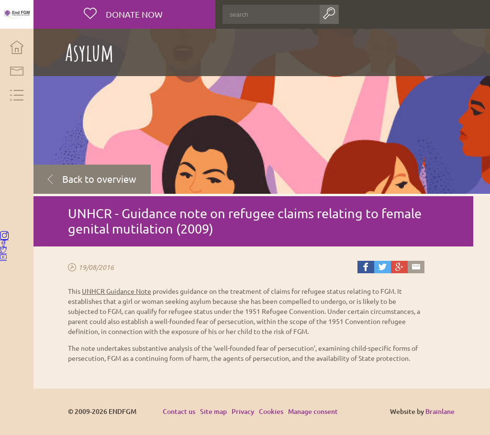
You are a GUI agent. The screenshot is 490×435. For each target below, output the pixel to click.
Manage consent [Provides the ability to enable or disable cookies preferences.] (315, 412)
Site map (215, 411)
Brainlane (440, 411)
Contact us (181, 411)
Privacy (245, 411)
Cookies (273, 411)
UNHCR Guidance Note (119, 291)
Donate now (135, 14)
